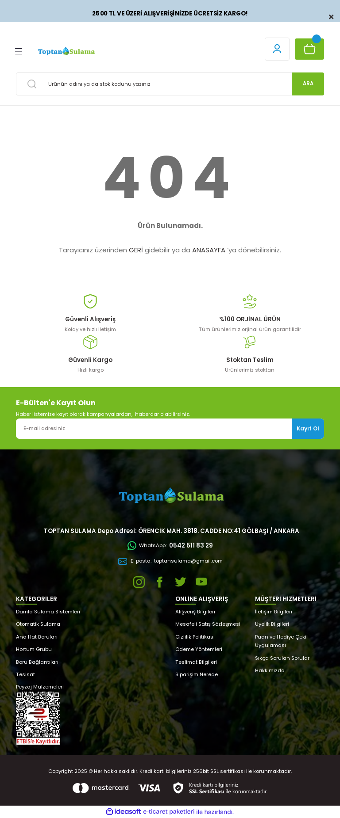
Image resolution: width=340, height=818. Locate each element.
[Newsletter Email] (170, 429)
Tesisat (25, 674)
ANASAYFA (208, 250)
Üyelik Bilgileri (272, 624)
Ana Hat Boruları (37, 636)
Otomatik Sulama (38, 624)
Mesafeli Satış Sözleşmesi (207, 624)
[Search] (170, 83)
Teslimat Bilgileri (196, 662)
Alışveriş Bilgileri (195, 611)
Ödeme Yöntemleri (198, 649)
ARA (308, 83)
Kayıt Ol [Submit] (308, 428)
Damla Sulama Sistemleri (48, 611)
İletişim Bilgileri (273, 611)
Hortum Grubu (34, 649)
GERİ (136, 250)
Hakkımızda (270, 670)
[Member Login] (277, 49)
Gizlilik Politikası (195, 636)
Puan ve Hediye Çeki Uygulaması (280, 641)
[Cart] (309, 49)
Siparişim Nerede (196, 674)
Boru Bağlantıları (37, 662)
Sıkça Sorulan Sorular (282, 658)
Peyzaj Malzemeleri (40, 686)
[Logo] (66, 51)
